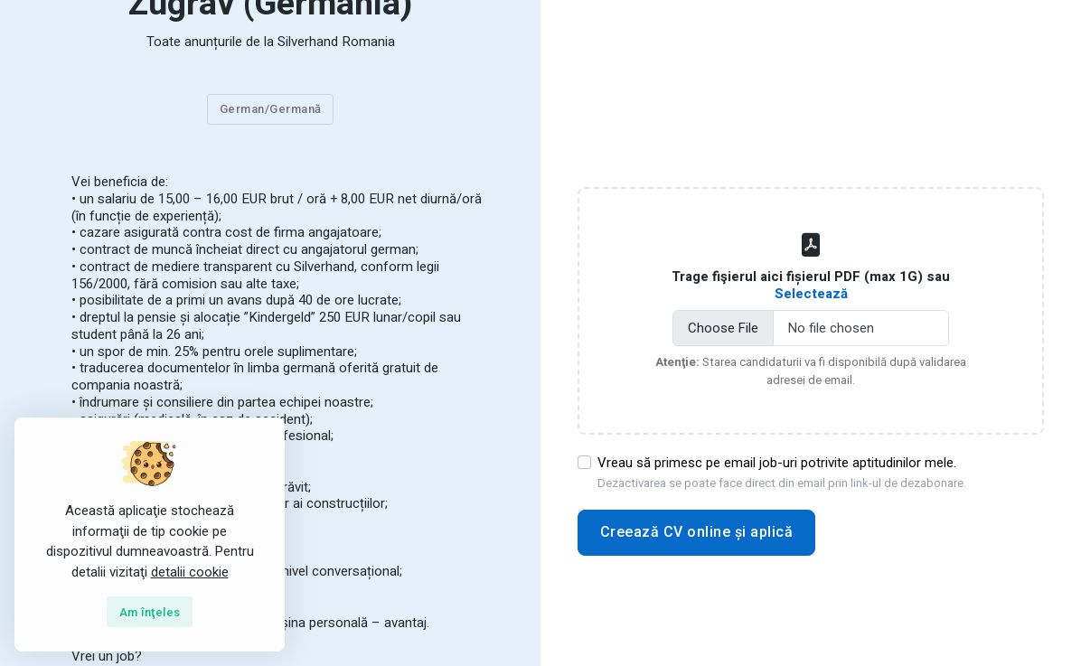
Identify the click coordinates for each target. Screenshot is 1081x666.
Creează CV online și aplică (697, 531)
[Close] (150, 611)
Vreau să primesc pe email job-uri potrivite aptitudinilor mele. (781, 473)
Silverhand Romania (336, 42)
